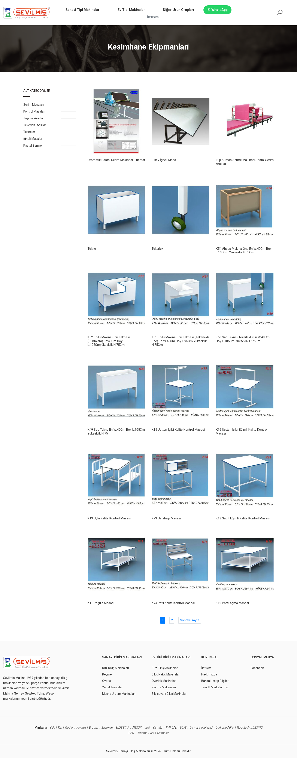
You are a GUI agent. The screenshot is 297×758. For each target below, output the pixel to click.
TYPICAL (171, 727)
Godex (69, 727)
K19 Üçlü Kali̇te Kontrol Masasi (109, 518)
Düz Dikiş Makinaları (115, 667)
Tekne (92, 249)
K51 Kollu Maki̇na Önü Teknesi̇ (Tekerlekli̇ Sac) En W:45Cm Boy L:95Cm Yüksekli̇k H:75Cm (180, 341)
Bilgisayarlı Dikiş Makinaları (169, 693)
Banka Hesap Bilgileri (215, 680)
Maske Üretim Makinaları (119, 693)
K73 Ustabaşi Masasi (166, 518)
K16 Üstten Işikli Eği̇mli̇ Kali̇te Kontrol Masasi (241, 431)
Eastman (107, 727)
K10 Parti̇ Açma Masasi (232, 603)
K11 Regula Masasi (101, 603)
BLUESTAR (122, 727)
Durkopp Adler (225, 727)
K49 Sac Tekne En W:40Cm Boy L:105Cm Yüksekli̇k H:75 (116, 431)
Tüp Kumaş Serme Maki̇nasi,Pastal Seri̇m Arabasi (245, 162)
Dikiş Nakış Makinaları (166, 674)
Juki (147, 727)
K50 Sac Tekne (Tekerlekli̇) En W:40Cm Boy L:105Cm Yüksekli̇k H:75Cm (243, 339)
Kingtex (81, 727)
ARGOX (137, 727)
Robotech (243, 727)
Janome (142, 733)
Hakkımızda (209, 674)
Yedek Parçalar (112, 687)
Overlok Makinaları (164, 680)
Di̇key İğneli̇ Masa (164, 160)
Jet (152, 733)
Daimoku (163, 733)
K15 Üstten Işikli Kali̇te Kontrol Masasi (178, 430)
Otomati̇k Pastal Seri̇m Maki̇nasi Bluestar (116, 160)
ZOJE (183, 727)
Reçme (107, 674)
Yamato (158, 727)
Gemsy (194, 727)
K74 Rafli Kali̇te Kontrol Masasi (173, 603)
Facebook (257, 667)
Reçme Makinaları (164, 687)
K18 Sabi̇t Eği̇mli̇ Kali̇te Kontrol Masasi (243, 518)
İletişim (206, 667)
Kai (60, 727)
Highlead (207, 727)
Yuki (52, 727)
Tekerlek (157, 249)
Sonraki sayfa (189, 620)
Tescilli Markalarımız (215, 687)
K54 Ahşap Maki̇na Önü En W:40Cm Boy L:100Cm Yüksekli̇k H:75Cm (244, 250)
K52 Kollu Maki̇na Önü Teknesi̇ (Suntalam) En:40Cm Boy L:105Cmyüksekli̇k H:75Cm (109, 341)
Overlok (107, 680)
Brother (94, 727)
